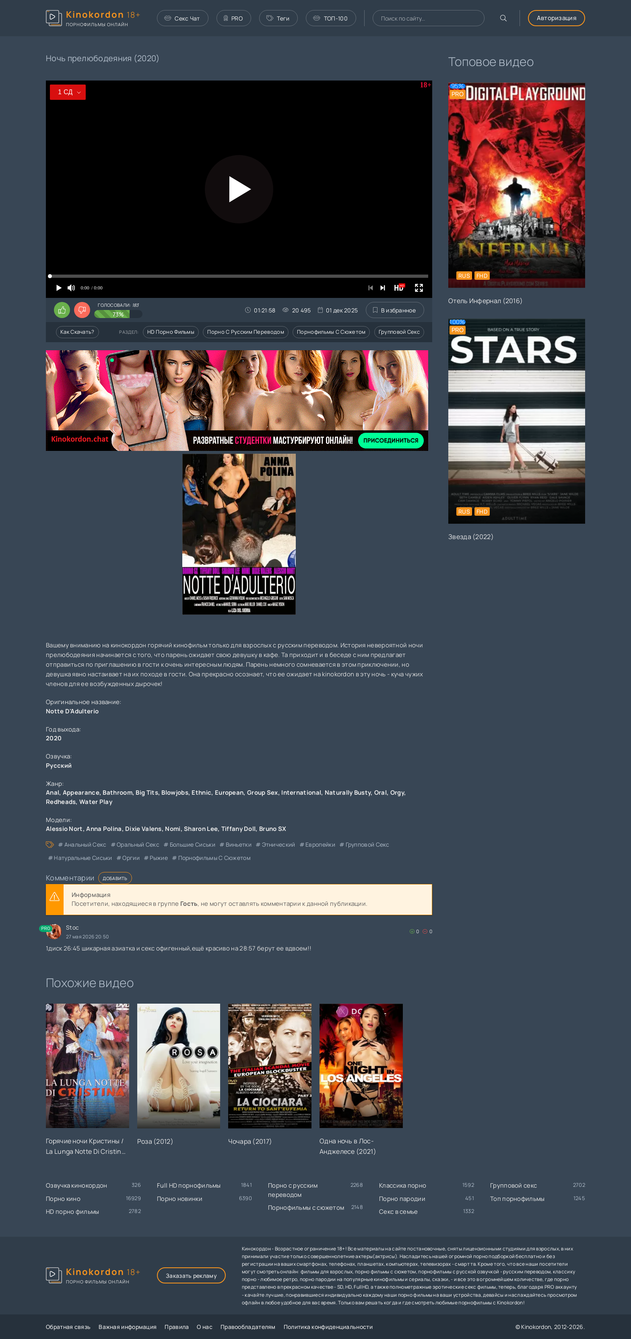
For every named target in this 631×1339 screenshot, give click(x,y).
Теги (278, 18)
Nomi (172, 828)
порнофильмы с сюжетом (214, 858)
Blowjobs (174, 792)
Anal (52, 792)
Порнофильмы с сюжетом (331, 331)
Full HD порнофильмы (189, 1185)
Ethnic (201, 792)
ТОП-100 (330, 18)
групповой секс (368, 844)
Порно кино (63, 1198)
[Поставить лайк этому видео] (62, 310)
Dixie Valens (143, 828)
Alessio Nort (64, 828)
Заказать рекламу (191, 1275)
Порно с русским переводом (245, 331)
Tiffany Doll (238, 828)
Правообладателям (248, 1327)
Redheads (61, 802)
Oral (380, 792)
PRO (233, 18)
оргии (131, 858)
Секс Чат (182, 18)
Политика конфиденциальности (328, 1327)
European (229, 792)
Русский (59, 765)
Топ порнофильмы (517, 1198)
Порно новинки (179, 1198)
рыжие (159, 858)
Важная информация (128, 1327)
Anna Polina (104, 828)
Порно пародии (402, 1198)
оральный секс (138, 844)
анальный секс (85, 844)
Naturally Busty (348, 792)
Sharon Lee (201, 828)
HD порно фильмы (171, 331)
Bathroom (117, 792)
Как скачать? (77, 331)
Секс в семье (398, 1211)
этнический (278, 844)
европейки (320, 844)
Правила (177, 1327)
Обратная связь (68, 1327)
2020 (54, 738)
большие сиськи (192, 844)
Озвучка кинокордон (76, 1185)
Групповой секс (399, 331)
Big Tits (147, 792)
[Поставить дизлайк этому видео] (82, 310)
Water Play (95, 802)
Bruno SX (272, 828)
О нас (204, 1327)
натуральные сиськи (83, 858)
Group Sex (262, 792)
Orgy (397, 792)
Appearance (81, 792)
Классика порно (402, 1185)
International (301, 792)
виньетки (239, 844)
